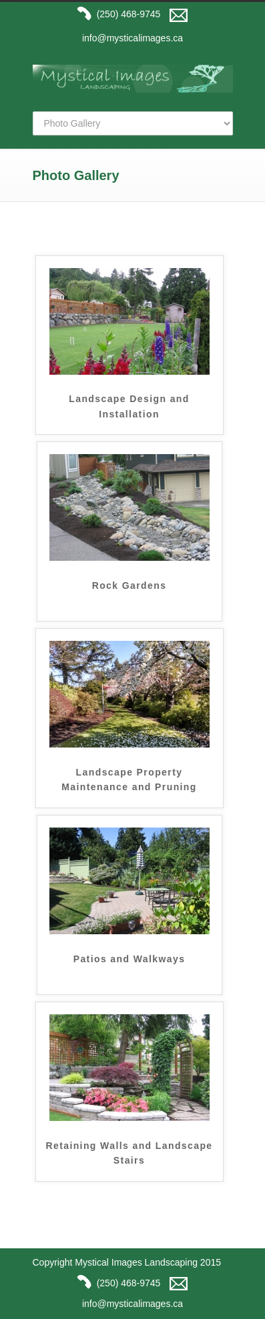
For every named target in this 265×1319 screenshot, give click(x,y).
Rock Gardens (129, 585)
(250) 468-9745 (117, 14)
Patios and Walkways (129, 959)
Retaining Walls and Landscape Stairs (128, 1153)
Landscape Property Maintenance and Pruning (129, 779)
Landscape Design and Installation (129, 406)
